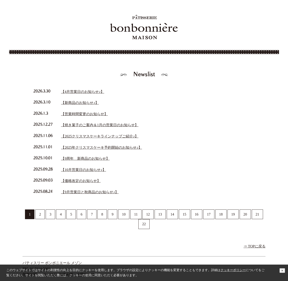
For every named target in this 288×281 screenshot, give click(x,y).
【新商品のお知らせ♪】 (80, 103)
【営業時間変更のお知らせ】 (84, 114)
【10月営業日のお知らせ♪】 (83, 170)
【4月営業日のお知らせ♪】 (82, 92)
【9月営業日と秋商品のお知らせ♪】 (90, 192)
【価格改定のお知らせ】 (81, 181)
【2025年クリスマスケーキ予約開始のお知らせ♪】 (101, 147)
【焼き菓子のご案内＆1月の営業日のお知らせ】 (99, 125)
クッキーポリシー (233, 270)
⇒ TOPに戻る (254, 246)
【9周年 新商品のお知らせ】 (85, 158)
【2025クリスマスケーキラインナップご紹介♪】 (99, 136)
